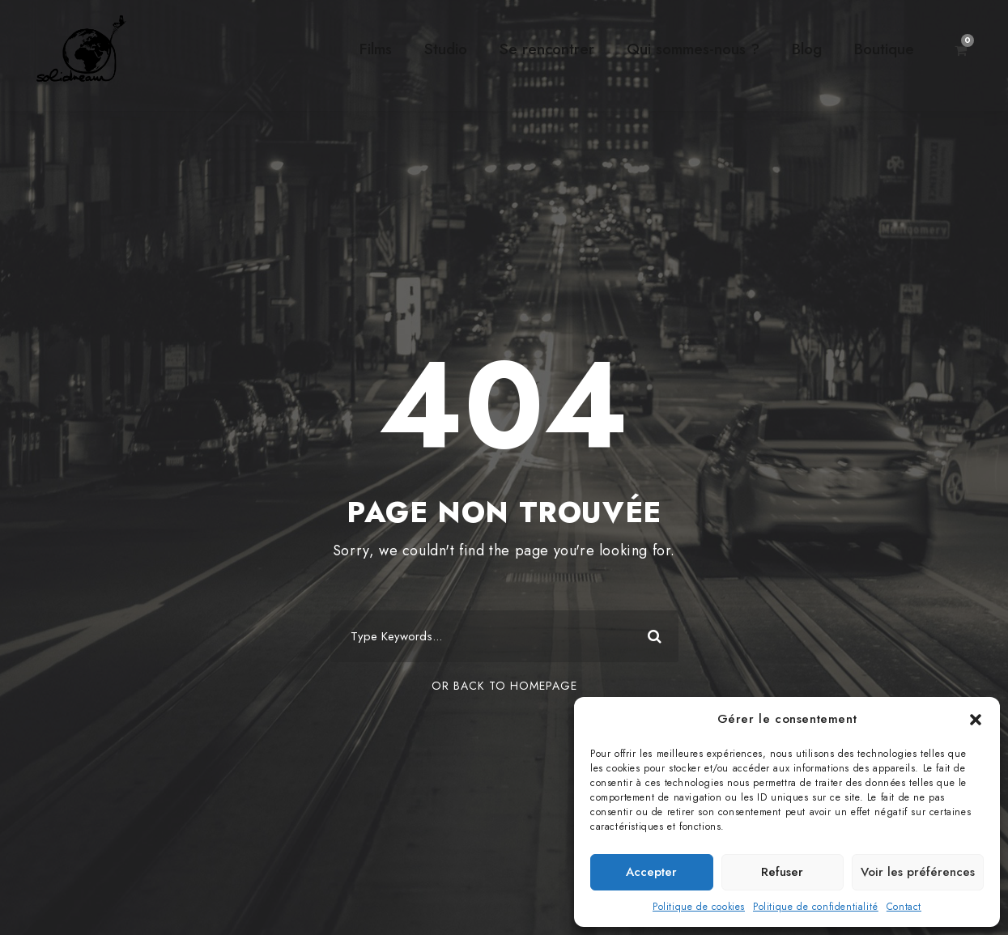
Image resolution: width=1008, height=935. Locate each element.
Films (375, 49)
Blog (807, 49)
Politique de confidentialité (815, 906)
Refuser (782, 872)
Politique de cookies (699, 906)
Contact (904, 906)
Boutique (884, 49)
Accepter (651, 872)
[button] (976, 720)
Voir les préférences (918, 872)
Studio (445, 49)
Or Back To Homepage (504, 686)
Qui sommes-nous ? (693, 49)
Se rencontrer (547, 49)
